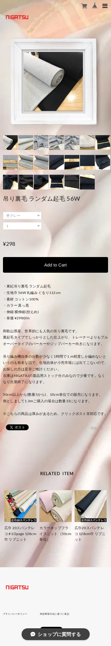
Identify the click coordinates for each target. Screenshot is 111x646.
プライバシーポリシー (15, 613)
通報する (97, 428)
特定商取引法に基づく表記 (54, 613)
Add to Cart (55, 264)
